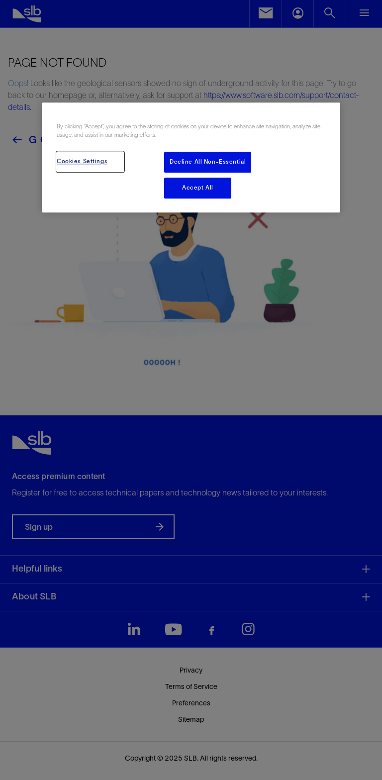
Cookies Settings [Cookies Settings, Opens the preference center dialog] (82, 162)
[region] (191, 157)
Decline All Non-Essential (208, 162)
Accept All (197, 188)
